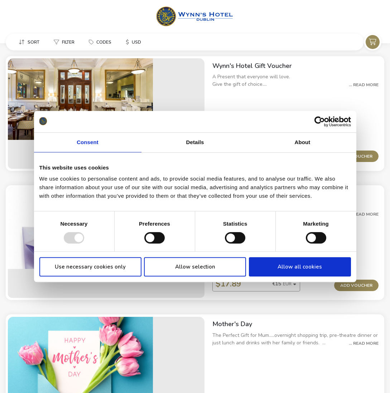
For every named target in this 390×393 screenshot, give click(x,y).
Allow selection (195, 266)
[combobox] (203, 330)
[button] (29, 42)
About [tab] (302, 142)
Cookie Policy (79, 375)
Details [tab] (195, 142)
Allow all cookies (300, 266)
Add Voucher (356, 128)
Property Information (29, 375)
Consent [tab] (87, 142)
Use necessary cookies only (90, 266)
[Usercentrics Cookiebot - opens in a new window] (319, 121)
